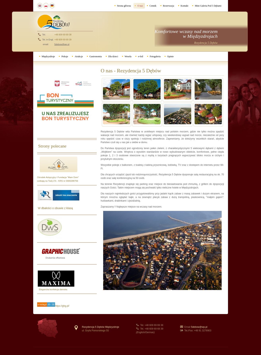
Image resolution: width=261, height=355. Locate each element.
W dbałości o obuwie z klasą (55, 208)
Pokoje (64, 56)
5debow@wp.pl (199, 327)
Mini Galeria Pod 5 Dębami (208, 5)
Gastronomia (95, 56)
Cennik (152, 5)
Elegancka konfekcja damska (52, 289)
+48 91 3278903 (202, 330)
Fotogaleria (155, 56)
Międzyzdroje (48, 56)
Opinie (170, 56)
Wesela (128, 56)
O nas (140, 5)
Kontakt (184, 5)
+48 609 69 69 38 (62, 34)
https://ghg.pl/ (62, 306)
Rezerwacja (168, 5)
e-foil (140, 56)
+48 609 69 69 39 (62, 39)
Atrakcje (79, 56)
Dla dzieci (113, 56)
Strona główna (124, 5)
